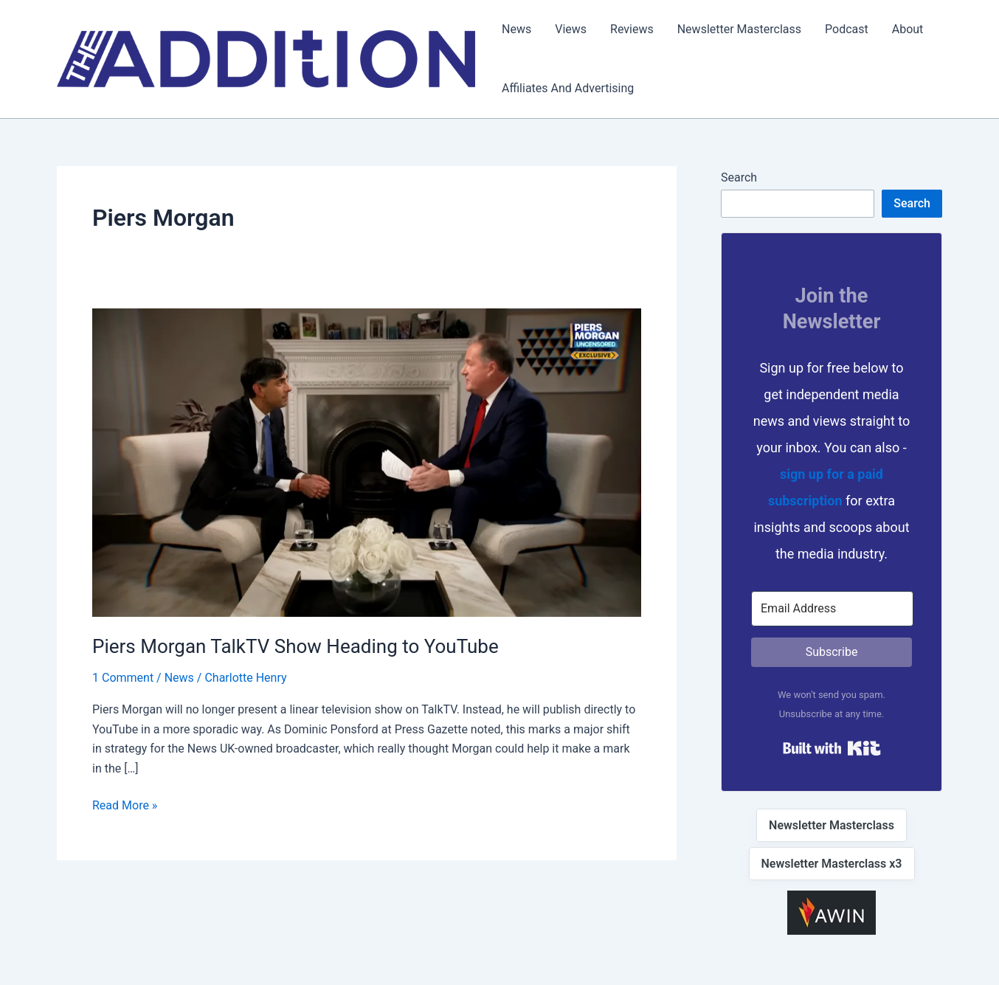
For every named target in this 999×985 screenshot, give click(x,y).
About (908, 29)
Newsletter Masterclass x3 (831, 864)
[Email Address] (832, 608)
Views (571, 29)
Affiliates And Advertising (568, 88)
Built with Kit (832, 748)
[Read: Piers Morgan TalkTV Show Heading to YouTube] (366, 462)
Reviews (632, 29)
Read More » (124, 805)
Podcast (846, 29)
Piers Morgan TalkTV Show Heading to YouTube (295, 646)
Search (739, 177)
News (516, 29)
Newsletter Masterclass (739, 29)
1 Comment (122, 678)
